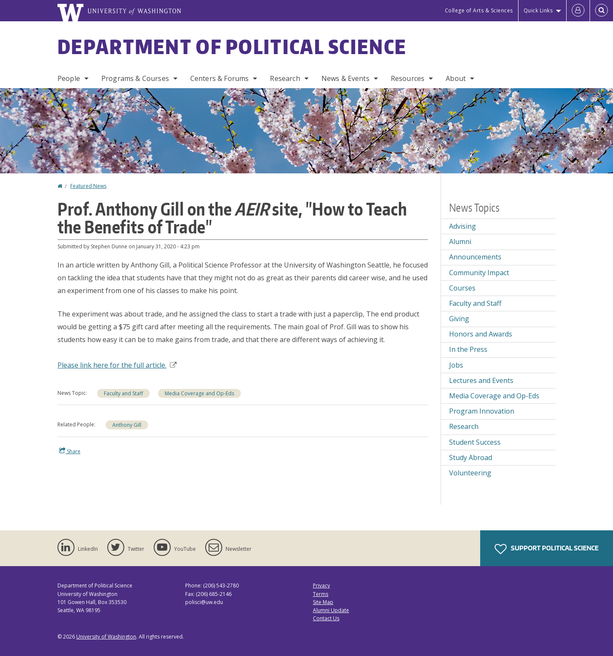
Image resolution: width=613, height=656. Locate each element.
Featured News (88, 186)
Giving (459, 318)
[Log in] (578, 10)
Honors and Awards (480, 334)
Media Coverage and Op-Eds (199, 393)
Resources (407, 78)
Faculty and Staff (123, 393)
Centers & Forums (219, 78)
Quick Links (538, 10)
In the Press (468, 349)
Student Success (475, 442)
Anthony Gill (126, 425)
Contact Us (326, 618)
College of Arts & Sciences (479, 10)
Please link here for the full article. (117, 365)
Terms (320, 594)
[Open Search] (601, 10)
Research (285, 78)
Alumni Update (331, 610)
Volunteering (470, 473)
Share (69, 451)
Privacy (321, 585)
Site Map (323, 602)
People (68, 78)
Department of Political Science (232, 46)
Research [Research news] (463, 426)
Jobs (456, 365)
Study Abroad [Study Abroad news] (470, 457)
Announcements (475, 257)
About (456, 78)
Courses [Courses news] (462, 288)
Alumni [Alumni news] (460, 241)
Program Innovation (481, 411)
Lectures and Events (481, 380)
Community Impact (479, 272)
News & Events (345, 78)
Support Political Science (547, 549)
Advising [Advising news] (462, 226)
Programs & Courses (135, 78)
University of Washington (106, 636)
